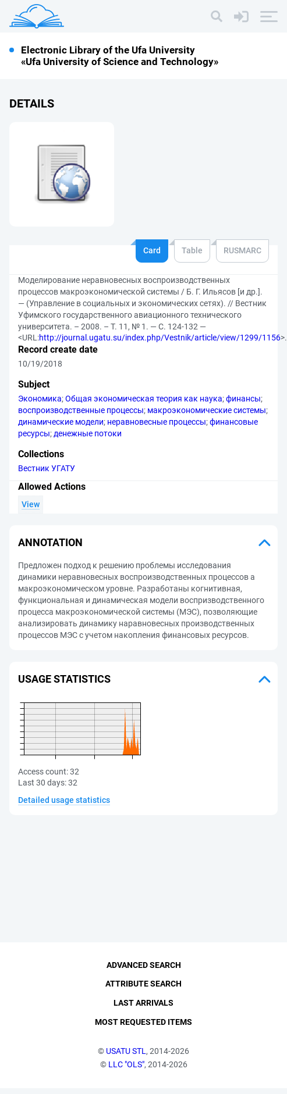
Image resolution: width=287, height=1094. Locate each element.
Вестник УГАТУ (46, 468)
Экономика (40, 398)
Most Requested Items (143, 1027)
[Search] (216, 16)
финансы (243, 398)
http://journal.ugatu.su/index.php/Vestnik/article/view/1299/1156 (160, 337)
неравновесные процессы (156, 421)
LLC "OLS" (126, 1070)
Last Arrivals (143, 1009)
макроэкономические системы (206, 410)
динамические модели (61, 421)
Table (192, 250)
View (31, 504)
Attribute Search (143, 990)
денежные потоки (88, 433)
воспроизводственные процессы (81, 410)
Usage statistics (64, 679)
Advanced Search (144, 970)
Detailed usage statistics (64, 800)
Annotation (50, 542)
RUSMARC (242, 250)
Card (152, 250)
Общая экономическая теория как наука (143, 398)
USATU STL (126, 1056)
